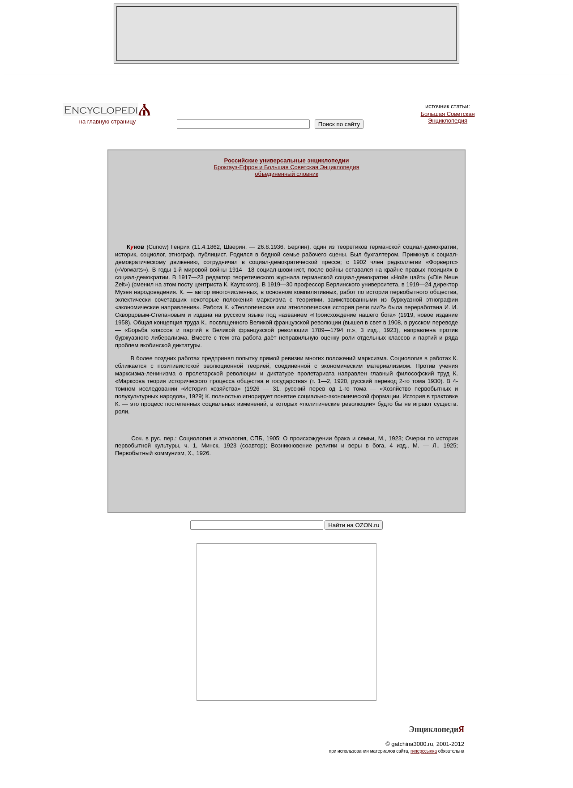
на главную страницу (107, 119)
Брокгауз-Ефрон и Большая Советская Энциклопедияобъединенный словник (286, 167)
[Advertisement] (286, 33)
